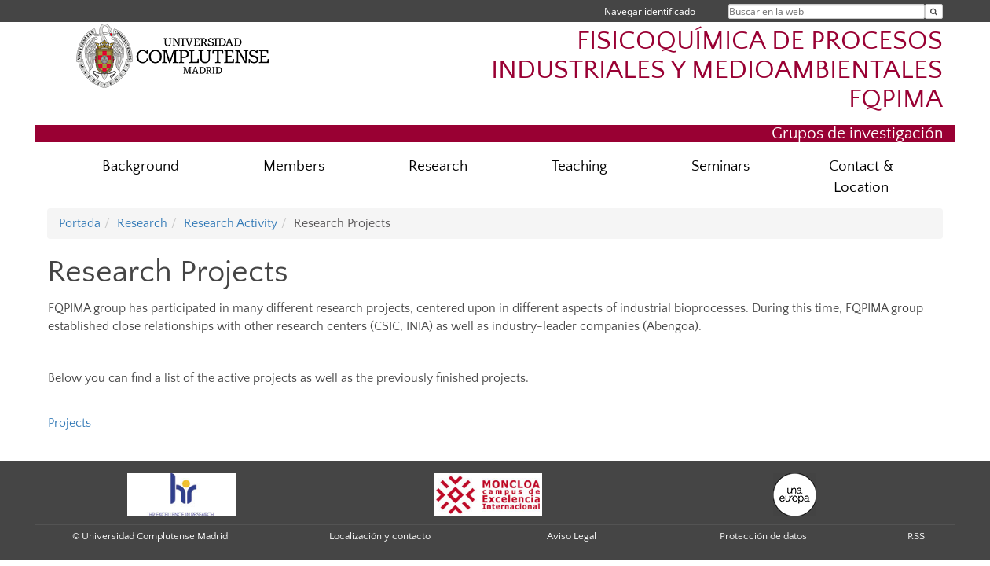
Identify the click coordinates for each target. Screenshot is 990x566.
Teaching (579, 166)
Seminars (720, 166)
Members (293, 166)
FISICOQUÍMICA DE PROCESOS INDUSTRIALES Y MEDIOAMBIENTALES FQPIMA (717, 70)
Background (140, 166)
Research (438, 166)
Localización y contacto (380, 536)
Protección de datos (763, 536)
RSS (916, 536)
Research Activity (230, 223)
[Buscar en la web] (934, 11)
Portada (80, 223)
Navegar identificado (649, 11)
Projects (69, 423)
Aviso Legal (571, 536)
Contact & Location (861, 177)
